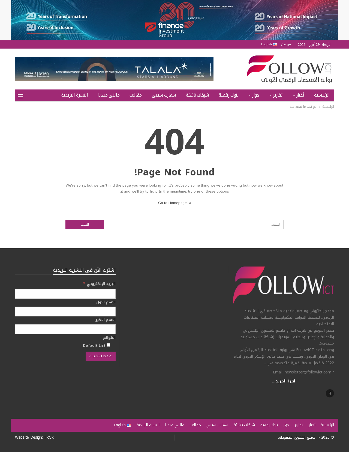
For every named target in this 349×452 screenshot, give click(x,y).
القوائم (109, 338)
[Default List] (108, 345)
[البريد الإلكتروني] (65, 294)
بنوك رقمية (228, 95)
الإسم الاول (106, 302)
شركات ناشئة (197, 95)
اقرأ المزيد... (283, 381)
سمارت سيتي (164, 95)
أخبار (300, 95)
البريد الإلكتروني (99, 284)
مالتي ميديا (109, 95)
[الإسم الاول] (65, 311)
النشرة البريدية (74, 95)
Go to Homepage (174, 202)
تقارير (278, 95)
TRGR (49, 437)
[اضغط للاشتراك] (101, 356)
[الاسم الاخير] (65, 329)
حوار (255, 95)
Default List (96, 345)
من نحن (286, 44)
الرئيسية (322, 95)
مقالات (136, 95)
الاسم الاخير (105, 320)
